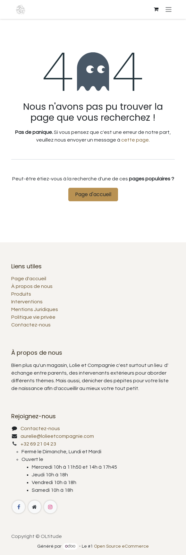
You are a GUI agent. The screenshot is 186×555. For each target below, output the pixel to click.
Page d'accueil (93, 194)
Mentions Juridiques (34, 309)
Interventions (27, 301)
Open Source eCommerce (121, 546)
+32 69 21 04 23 (38, 444)
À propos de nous (32, 286)
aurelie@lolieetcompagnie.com (57, 436)
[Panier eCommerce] (156, 9)
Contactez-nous (31, 324)
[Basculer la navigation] (168, 9)
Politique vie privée (33, 317)
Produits (21, 294)
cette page (135, 140)
